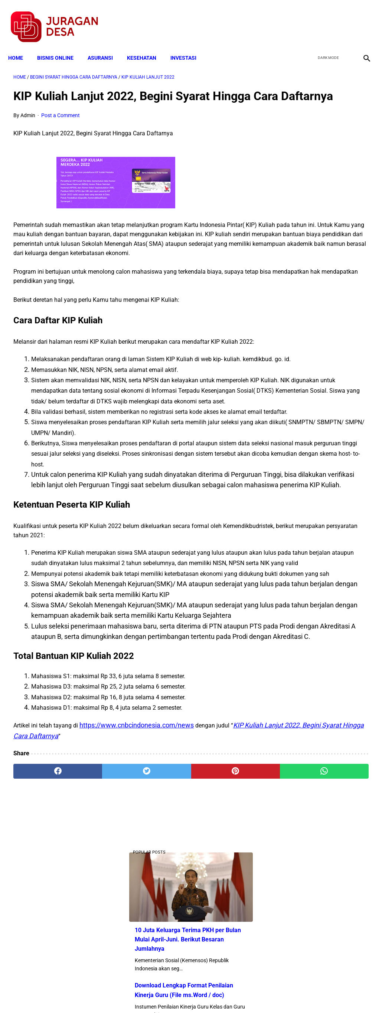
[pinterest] (161, 926)
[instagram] (361, 19)
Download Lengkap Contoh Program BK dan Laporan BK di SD (321, 297)
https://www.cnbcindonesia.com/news (136, 880)
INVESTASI (189, 45)
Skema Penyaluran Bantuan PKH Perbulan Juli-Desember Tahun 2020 (321, 399)
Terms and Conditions (103, 994)
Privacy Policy (152, 994)
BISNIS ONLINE (60, 45)
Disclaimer (187, 994)
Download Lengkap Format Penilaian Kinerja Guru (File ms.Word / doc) (319, 196)
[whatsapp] (221, 926)
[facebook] (308, 19)
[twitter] (326, 19)
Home (20, 45)
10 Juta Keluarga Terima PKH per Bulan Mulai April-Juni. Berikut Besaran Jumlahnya (322, 140)
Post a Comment (60, 127)
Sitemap (215, 994)
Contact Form (249, 994)
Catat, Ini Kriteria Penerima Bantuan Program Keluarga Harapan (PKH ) (319, 463)
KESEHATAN (146, 45)
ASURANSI (105, 45)
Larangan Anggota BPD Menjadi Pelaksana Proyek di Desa (321, 518)
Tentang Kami (288, 994)
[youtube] (343, 19)
